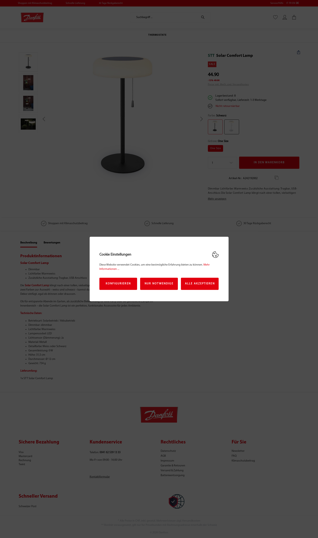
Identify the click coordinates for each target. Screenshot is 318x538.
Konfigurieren (118, 283)
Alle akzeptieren (200, 283)
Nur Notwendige (159, 283)
